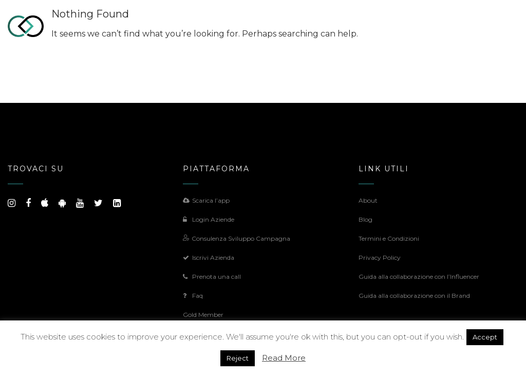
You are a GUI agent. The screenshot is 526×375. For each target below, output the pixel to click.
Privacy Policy (380, 257)
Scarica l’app (206, 200)
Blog (365, 219)
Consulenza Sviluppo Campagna (236, 238)
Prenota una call (212, 276)
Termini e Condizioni (389, 238)
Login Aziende (208, 219)
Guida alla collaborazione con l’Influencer (419, 276)
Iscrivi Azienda (208, 257)
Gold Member (203, 314)
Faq (193, 295)
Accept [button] (485, 337)
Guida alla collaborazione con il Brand (414, 295)
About (368, 200)
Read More (284, 358)
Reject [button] (238, 358)
